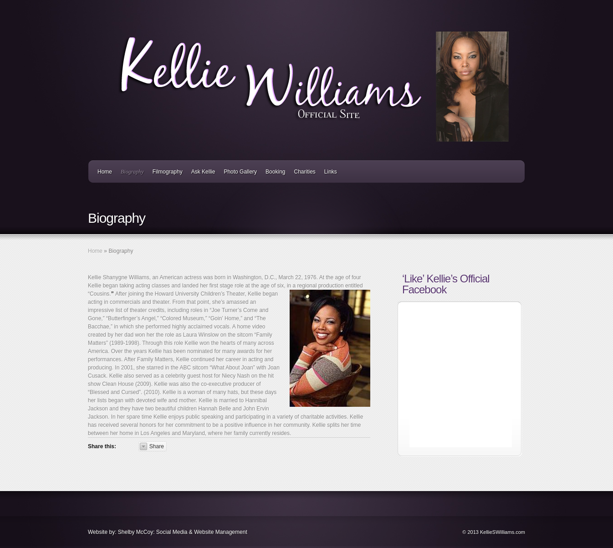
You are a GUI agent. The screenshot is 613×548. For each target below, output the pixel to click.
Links (330, 172)
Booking (275, 172)
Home (104, 172)
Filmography (168, 172)
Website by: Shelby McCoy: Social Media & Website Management (167, 532)
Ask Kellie (203, 172)
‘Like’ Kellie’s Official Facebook (446, 284)
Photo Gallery (240, 172)
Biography (132, 172)
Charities (304, 172)
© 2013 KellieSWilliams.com (493, 532)
